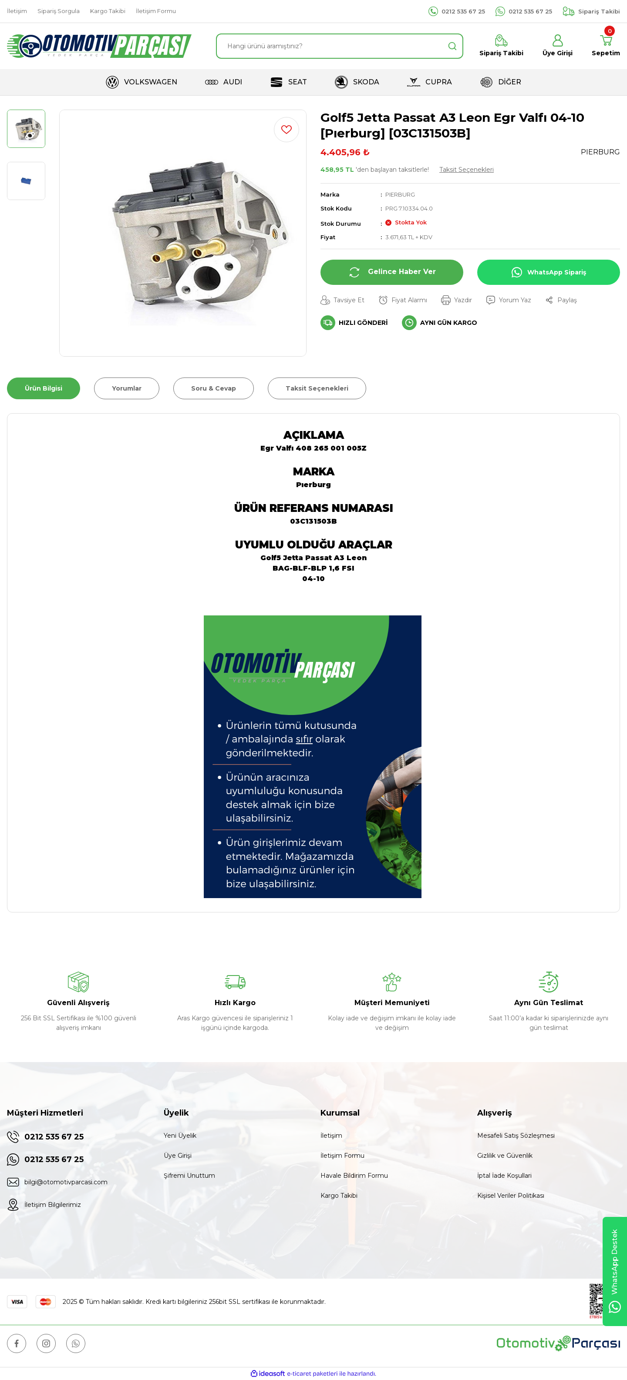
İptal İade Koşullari (504, 1176)
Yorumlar (127, 388)
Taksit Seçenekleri (466, 170)
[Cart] (606, 46)
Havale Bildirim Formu (354, 1176)
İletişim (331, 1135)
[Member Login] (558, 46)
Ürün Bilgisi (43, 388)
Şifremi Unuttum (189, 1176)
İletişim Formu (342, 1155)
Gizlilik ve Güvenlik (505, 1155)
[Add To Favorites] (286, 129)
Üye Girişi (178, 1155)
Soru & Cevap (213, 388)
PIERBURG (400, 194)
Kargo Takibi (338, 1196)
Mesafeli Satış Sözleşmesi (516, 1135)
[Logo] (99, 46)
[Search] (339, 46)
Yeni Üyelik (180, 1135)
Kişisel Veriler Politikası (510, 1196)
